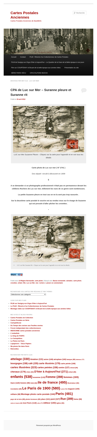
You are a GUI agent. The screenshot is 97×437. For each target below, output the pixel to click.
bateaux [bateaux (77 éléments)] (80, 359)
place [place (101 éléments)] (45, 399)
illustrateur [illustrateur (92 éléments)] (73, 383)
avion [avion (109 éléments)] (48, 359)
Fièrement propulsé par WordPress (48, 425)
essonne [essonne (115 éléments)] (39, 377)
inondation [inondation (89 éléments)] (16, 389)
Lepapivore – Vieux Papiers (20, 343)
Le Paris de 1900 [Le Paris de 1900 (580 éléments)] (41, 388)
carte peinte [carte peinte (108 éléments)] (68, 364)
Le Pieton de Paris (17, 341)
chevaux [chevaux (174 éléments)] (18, 371)
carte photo (39, 281)
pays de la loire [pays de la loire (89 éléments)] (17, 399)
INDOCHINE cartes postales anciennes (25, 331)
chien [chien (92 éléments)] (30, 372)
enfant (20, 283)
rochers (42, 283)
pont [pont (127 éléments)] (55, 399)
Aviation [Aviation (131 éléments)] (36, 359)
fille (24, 283)
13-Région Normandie (26, 281)
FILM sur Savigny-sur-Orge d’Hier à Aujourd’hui (28, 303)
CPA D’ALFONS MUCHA (39, 73)
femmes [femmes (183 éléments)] (71, 377)
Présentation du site (71, 68)
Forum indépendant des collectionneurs (25, 328)
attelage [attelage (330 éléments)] (20, 359)
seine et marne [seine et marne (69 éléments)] (16, 403)
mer (37, 283)
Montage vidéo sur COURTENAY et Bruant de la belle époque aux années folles (40, 309)
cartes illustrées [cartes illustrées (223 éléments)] (23, 367)
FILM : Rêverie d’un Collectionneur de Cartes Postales (49, 57)
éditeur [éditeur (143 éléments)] (49, 403)
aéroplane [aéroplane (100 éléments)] (60, 359)
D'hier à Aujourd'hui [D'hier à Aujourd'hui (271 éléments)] (51, 371)
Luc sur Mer (30, 283)
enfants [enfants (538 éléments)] (21, 377)
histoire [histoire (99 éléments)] (25, 383)
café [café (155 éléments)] (33, 363)
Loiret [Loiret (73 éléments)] (64, 389)
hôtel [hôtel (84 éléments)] (33, 383)
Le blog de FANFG (17, 336)
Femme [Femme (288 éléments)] (54, 377)
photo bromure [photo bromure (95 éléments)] (33, 399)
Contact (23, 57)
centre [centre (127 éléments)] (64, 367)
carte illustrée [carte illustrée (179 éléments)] (49, 363)
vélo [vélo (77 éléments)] (40, 403)
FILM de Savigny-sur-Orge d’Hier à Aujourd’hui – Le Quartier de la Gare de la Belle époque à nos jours (47, 62)
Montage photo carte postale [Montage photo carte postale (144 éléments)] (38, 394)
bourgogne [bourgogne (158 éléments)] (19, 363)
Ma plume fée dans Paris (19, 346)
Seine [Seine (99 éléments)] (78, 399)
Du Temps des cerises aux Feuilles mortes (26, 325)
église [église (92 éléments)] (60, 403)
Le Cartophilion (16, 338)
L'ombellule (14, 333)
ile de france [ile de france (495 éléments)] (52, 382)
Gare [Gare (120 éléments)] (15, 383)
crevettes (13, 283)
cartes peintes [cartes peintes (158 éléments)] (47, 367)
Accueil (13, 57)
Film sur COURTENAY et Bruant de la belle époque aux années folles (36, 68)
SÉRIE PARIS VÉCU (18, 73)
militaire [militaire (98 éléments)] (15, 394)
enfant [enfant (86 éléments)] (72, 372)
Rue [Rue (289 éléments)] (67, 398)
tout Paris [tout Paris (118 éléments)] (30, 403)
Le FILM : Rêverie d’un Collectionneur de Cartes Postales (32, 306)
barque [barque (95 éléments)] (71, 359)
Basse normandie (59, 281)
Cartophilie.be (15, 323)
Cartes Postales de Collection (21, 318)
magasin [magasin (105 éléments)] (73, 389)
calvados (69, 281)
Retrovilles (14, 349)
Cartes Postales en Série (19, 320)
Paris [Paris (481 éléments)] (64, 394)
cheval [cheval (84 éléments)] (74, 368)
